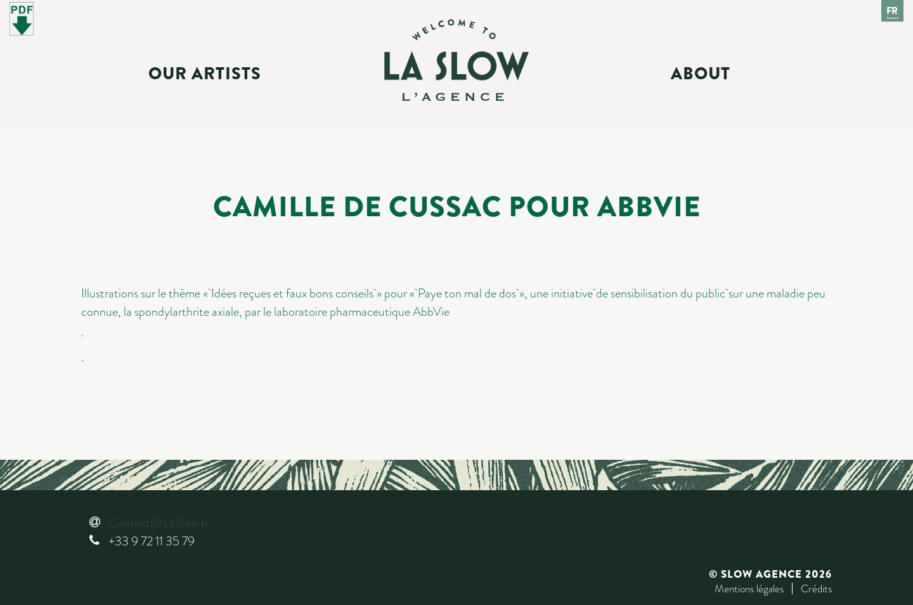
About (700, 74)
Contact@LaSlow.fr (158, 523)
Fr (892, 11)
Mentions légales (749, 588)
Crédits (816, 588)
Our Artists (204, 74)
